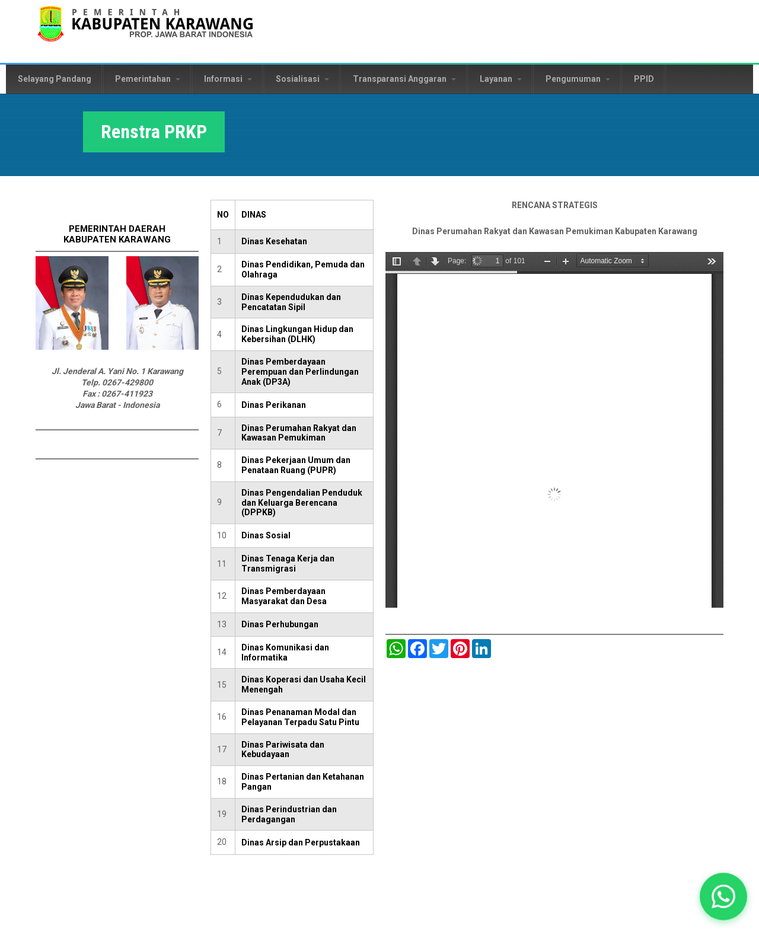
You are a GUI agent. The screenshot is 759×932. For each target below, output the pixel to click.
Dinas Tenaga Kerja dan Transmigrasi (287, 563)
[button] (723, 896)
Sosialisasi (302, 79)
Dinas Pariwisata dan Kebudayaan (282, 749)
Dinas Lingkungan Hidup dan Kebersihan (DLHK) (297, 334)
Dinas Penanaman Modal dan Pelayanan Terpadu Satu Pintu (300, 717)
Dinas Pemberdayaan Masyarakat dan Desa (284, 596)
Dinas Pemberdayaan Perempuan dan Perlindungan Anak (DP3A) (300, 372)
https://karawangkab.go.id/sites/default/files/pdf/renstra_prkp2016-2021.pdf (554, 430)
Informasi (228, 79)
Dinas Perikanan (273, 405)
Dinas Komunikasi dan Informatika (285, 652)
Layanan (501, 79)
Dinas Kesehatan (274, 241)
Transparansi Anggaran (404, 79)
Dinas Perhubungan (279, 624)
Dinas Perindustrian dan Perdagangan (289, 814)
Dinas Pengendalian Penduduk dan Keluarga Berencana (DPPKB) (301, 503)
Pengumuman (578, 79)
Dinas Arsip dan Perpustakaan (300, 842)
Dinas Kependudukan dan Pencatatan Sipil (291, 302)
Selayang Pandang (54, 79)
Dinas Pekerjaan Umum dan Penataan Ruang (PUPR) (295, 465)
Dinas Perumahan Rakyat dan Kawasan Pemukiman (298, 433)
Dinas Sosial (266, 535)
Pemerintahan (147, 79)
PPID (644, 79)
